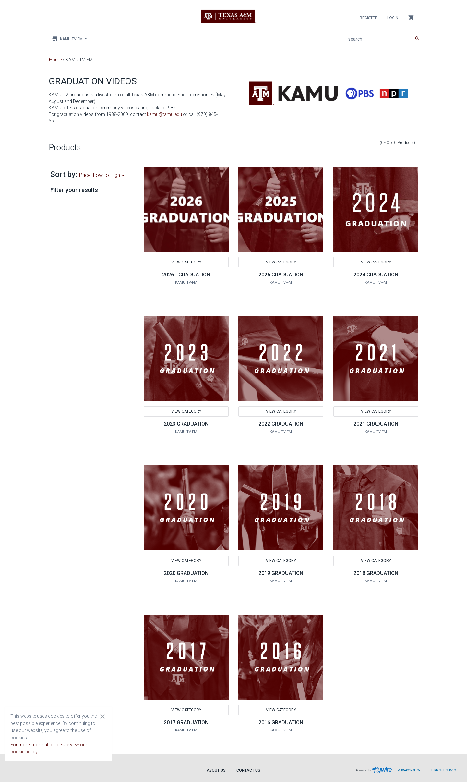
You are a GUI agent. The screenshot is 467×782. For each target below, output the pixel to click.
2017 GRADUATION (186, 722)
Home (55, 59)
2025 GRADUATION (280, 275)
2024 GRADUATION (375, 275)
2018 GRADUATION (375, 573)
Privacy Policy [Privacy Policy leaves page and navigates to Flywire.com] (409, 770)
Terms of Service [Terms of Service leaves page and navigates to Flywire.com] (444, 770)
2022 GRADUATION (280, 424)
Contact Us (248, 770)
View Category (186, 262)
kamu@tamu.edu (164, 114)
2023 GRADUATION (186, 424)
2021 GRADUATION (375, 424)
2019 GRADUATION (280, 573)
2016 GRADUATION (280, 722)
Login (392, 18)
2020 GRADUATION (186, 573)
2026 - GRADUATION (186, 275)
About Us (216, 770)
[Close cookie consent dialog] (102, 716)
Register (368, 18)
